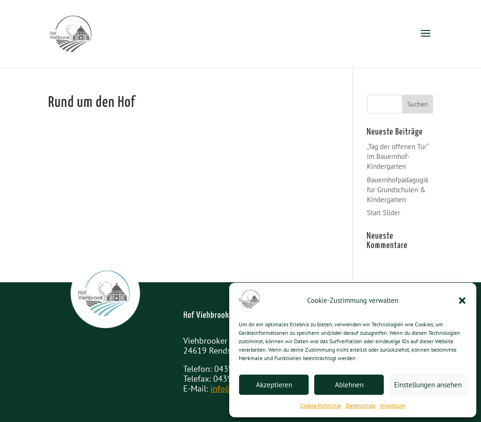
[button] (462, 300)
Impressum (393, 405)
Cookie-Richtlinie (320, 405)
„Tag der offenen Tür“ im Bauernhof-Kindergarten (397, 156)
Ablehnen (349, 384)
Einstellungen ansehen (428, 384)
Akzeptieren (274, 384)
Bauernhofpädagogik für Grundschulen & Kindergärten (397, 189)
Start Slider (383, 212)
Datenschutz (360, 405)
